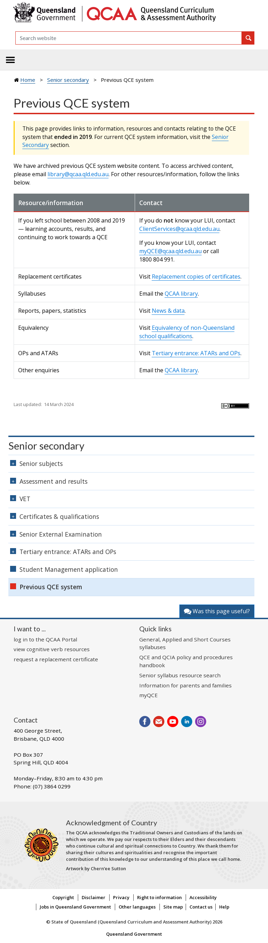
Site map (173, 907)
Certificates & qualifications (59, 516)
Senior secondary (68, 79)
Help (224, 907)
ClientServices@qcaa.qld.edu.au (179, 229)
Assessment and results (54, 481)
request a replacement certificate (56, 659)
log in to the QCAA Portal (45, 639)
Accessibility (203, 897)
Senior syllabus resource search (180, 675)
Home (27, 79)
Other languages (137, 907)
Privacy (121, 897)
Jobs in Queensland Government (75, 907)
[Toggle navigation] (10, 60)
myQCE (148, 695)
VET (25, 498)
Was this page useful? (217, 611)
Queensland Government (134, 934)
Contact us (201, 907)
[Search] (128, 38)
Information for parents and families (185, 685)
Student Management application (69, 569)
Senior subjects (41, 463)
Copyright (63, 897)
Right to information (159, 897)
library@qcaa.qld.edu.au (78, 174)
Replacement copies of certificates (196, 276)
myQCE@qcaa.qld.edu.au (170, 251)
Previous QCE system (51, 587)
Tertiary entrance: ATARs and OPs (196, 353)
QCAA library (181, 293)
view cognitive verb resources (52, 649)
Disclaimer (93, 897)
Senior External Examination (61, 534)
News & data (168, 310)
